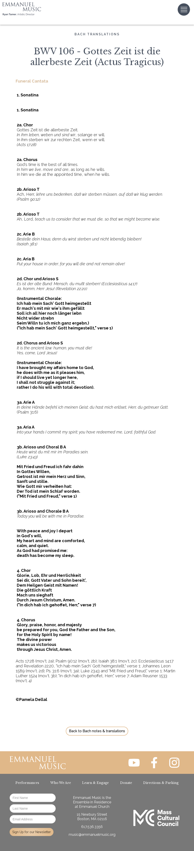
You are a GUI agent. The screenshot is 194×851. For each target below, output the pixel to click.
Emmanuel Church (94, 806)
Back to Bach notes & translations (97, 731)
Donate (126, 783)
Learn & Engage (95, 783)
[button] (184, 9)
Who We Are (60, 783)
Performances (27, 783)
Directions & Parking (161, 783)
